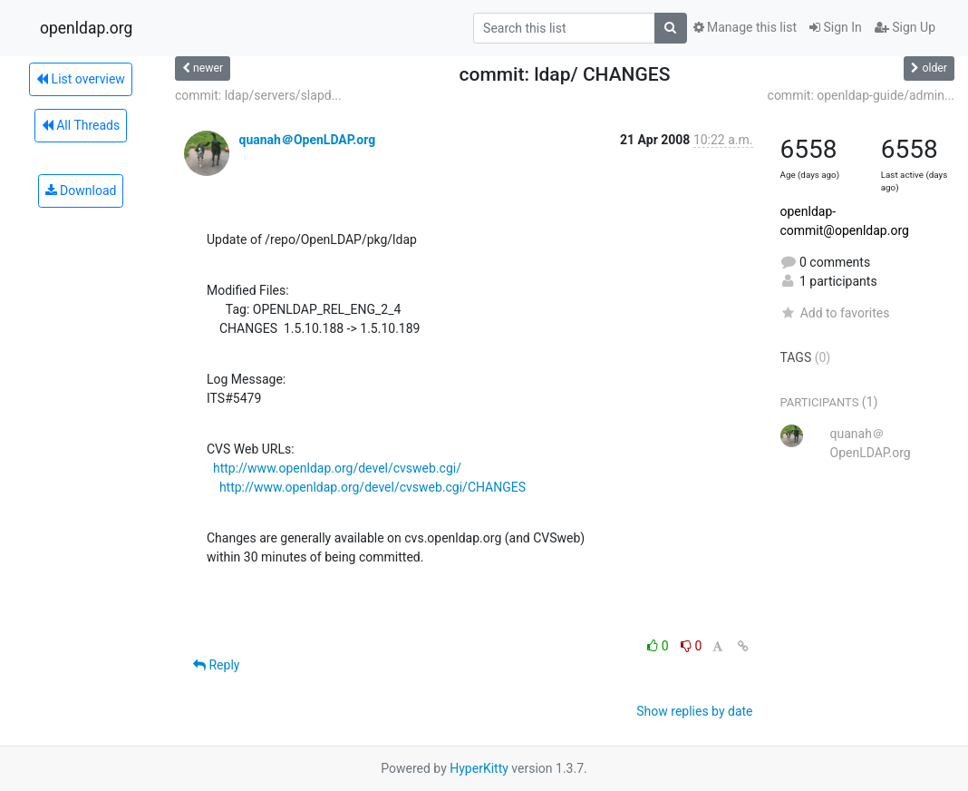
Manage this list (745, 27)
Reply (216, 665)
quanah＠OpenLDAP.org (306, 139)
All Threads (81, 125)
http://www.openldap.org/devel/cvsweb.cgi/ (337, 468)
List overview (80, 79)
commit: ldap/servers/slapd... (258, 95)
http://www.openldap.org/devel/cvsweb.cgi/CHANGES (372, 487)
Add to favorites (835, 313)
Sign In (835, 27)
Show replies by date (694, 711)
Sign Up (905, 27)
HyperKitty (479, 768)
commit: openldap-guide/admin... (861, 95)
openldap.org (86, 28)
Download (81, 190)
